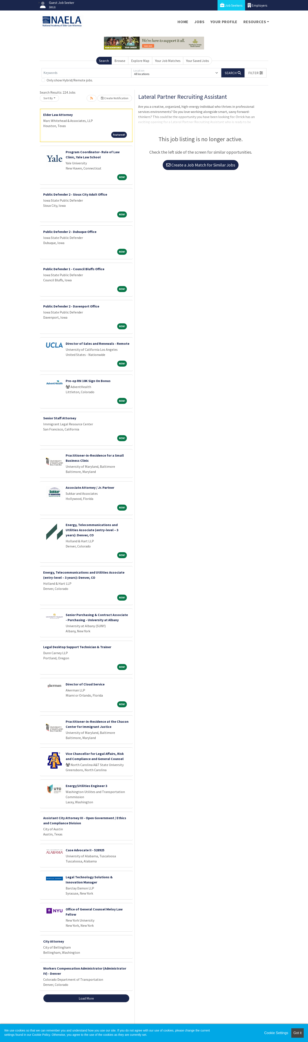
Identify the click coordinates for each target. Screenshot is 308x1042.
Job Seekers (231, 5)
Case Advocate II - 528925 (85, 850)
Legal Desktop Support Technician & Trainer (77, 647)
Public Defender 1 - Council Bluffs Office (73, 269)
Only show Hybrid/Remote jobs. (70, 80)
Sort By (48, 98)
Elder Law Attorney (58, 114)
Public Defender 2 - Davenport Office (71, 306)
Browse (119, 60)
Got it (297, 1033)
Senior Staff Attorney (59, 418)
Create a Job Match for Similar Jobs (200, 165)
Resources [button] (254, 21)
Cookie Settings (276, 1033)
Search (104, 60)
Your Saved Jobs (197, 60)
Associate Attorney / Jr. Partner (90, 487)
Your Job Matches (168, 60)
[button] (256, 73)
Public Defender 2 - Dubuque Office (69, 231)
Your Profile (224, 21)
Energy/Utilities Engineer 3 (86, 786)
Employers (257, 5)
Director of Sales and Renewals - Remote (97, 343)
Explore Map (140, 60)
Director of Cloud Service (85, 684)
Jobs (199, 21)
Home (183, 21)
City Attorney (53, 941)
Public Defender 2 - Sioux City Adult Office (75, 194)
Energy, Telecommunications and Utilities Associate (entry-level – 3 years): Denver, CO (92, 530)
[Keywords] (86, 73)
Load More (86, 998)
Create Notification (114, 98)
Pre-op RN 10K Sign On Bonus (88, 381)
